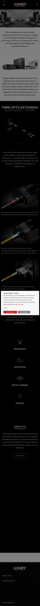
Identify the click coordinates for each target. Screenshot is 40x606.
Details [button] (6, 307)
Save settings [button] (24, 312)
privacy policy (20, 304)
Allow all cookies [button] (10, 312)
